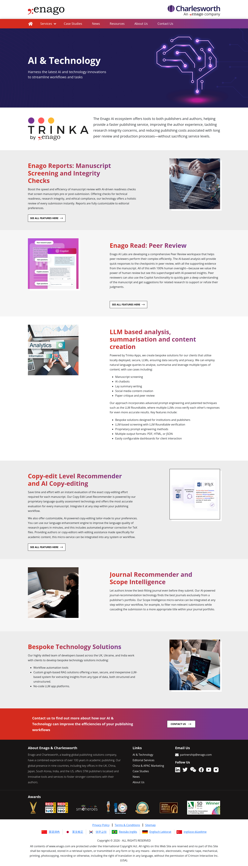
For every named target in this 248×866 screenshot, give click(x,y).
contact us (178, 723)
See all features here (44, 218)
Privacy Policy (101, 825)
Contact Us (168, 24)
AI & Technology (143, 754)
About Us (143, 24)
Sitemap (150, 825)
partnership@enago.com (196, 754)
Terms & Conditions (127, 825)
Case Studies (73, 24)
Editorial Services (143, 760)
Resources (118, 24)
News (97, 24)
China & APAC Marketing (148, 765)
